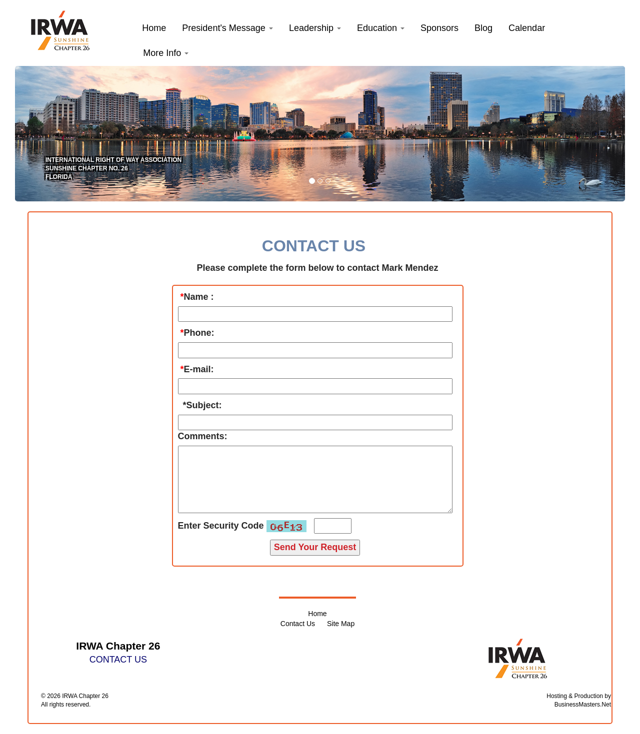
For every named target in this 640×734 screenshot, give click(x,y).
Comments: (203, 436)
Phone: (199, 333)
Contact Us (297, 624)
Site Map (340, 624)
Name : (199, 297)
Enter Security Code (221, 526)
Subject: (204, 405)
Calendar (526, 28)
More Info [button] (165, 53)
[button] (227, 27)
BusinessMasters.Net (582, 704)
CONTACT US (118, 660)
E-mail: (199, 369)
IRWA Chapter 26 (85, 696)
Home (317, 614)
